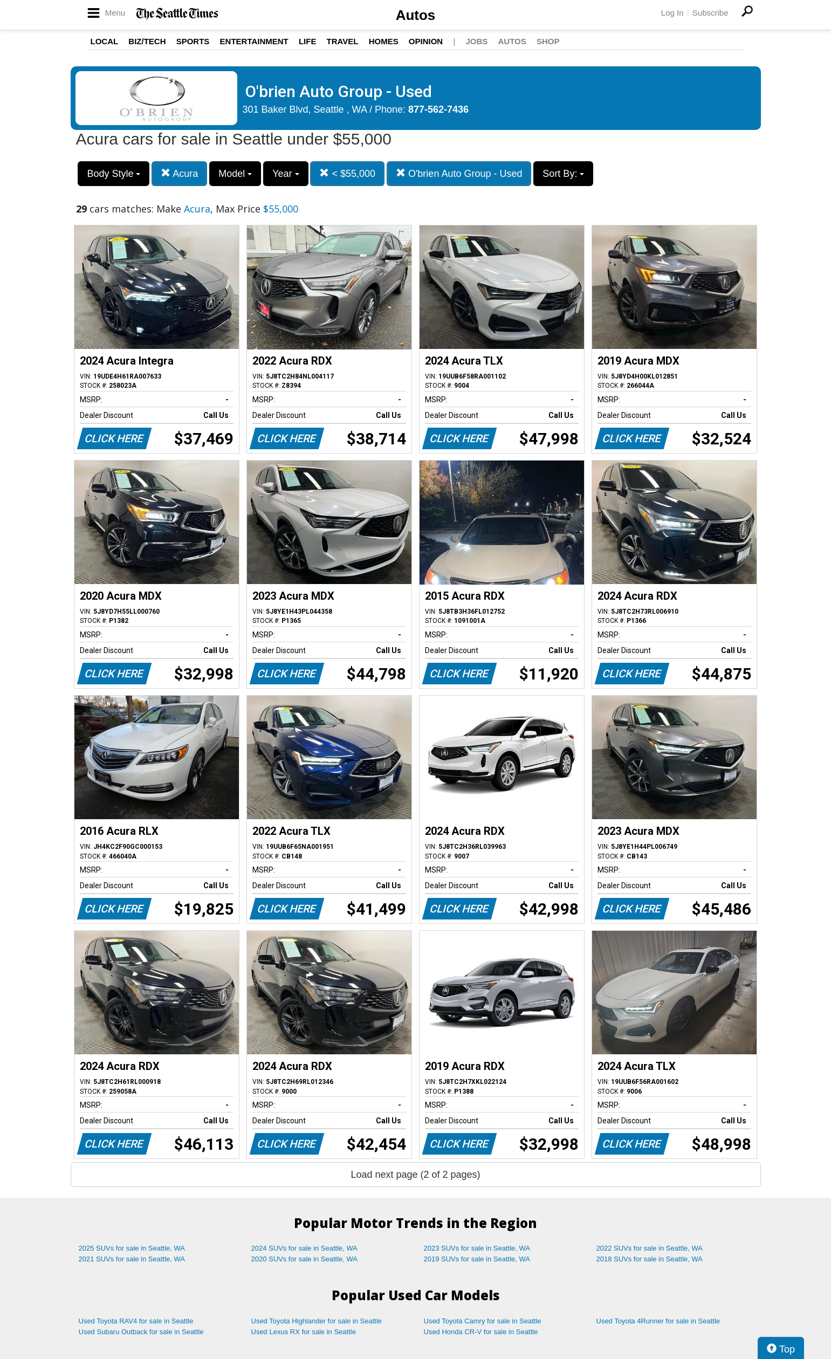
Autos (416, 15)
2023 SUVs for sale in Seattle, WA (477, 1248)
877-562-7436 (438, 109)
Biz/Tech (147, 41)
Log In (672, 12)
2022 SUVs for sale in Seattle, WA (649, 1248)
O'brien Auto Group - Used (459, 173)
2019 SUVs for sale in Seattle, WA (477, 1259)
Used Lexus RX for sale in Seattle (303, 1332)
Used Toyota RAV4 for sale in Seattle (136, 1321)
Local (105, 41)
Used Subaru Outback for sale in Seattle (141, 1332)
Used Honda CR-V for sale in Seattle (481, 1332)
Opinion (426, 41)
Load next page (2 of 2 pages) (415, 1174)
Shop (548, 41)
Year (285, 173)
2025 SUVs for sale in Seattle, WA (132, 1248)
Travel (343, 41)
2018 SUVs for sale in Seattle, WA (649, 1259)
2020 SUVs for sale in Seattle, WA (304, 1259)
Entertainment (254, 41)
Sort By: (563, 173)
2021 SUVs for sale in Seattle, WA (132, 1259)
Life (308, 41)
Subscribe (710, 12)
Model (235, 173)
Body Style (113, 173)
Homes (384, 41)
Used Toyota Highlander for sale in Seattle (316, 1321)
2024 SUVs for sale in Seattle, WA (304, 1248)
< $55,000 (347, 173)
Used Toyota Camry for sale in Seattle (482, 1321)
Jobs (476, 41)
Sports (193, 41)
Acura (179, 173)
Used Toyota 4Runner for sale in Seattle (658, 1321)
